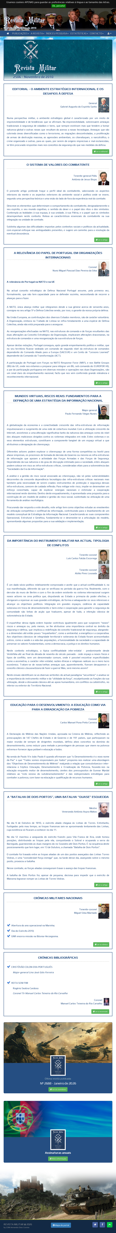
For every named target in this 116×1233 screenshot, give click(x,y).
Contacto (97, 33)
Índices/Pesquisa (57, 33)
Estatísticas (79, 33)
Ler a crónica (101, 944)
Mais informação (58, 1159)
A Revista (37, 33)
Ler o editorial (101, 151)
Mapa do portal (61, 1225)
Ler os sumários (58, 1089)
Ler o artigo (102, 240)
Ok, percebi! (58, 5)
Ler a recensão (100, 1011)
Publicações (20, 33)
